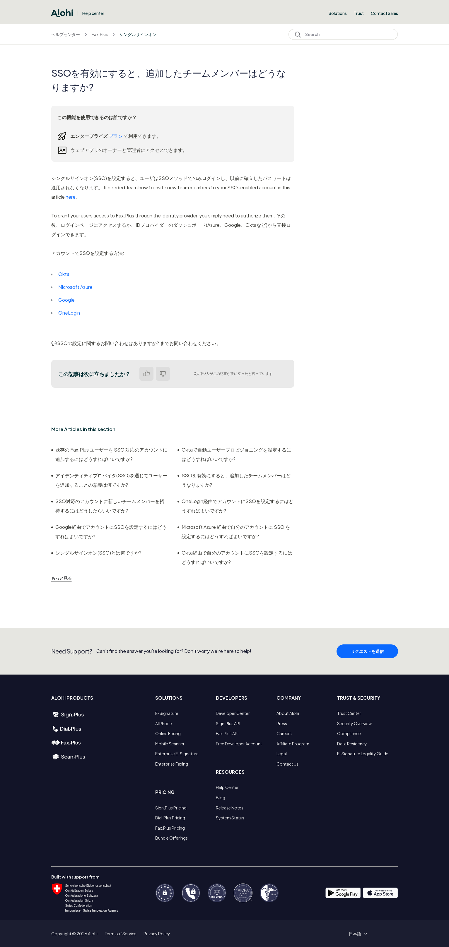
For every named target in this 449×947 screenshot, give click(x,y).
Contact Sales (384, 13)
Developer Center (233, 713)
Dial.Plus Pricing (170, 817)
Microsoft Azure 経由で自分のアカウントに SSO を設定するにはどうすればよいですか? (233, 531)
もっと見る (61, 578)
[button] (357, 933)
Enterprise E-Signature (177, 753)
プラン (116, 136)
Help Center (227, 787)
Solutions (338, 13)
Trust (359, 13)
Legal (281, 753)
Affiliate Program (292, 743)
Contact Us (287, 763)
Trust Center (349, 713)
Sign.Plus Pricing (171, 807)
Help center (93, 13)
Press (281, 723)
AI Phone (163, 723)
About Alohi (287, 713)
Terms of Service (120, 933)
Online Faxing (168, 733)
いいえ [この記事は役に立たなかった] (163, 374)
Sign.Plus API (228, 723)
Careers (284, 733)
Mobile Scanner (170, 743)
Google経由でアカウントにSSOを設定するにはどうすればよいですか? (109, 531)
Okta (63, 274)
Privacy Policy (157, 933)
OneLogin (69, 313)
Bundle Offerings (171, 837)
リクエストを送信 (367, 653)
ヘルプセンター (65, 34)
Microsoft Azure (75, 287)
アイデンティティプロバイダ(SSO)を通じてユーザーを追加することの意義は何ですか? (109, 480)
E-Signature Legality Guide (362, 753)
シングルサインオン (137, 34)
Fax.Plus (100, 34)
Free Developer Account (239, 743)
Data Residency (352, 743)
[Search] (343, 34)
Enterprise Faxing (171, 763)
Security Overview (354, 723)
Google (66, 300)
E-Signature (166, 713)
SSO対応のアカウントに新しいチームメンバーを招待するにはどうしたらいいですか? (107, 506)
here (71, 197)
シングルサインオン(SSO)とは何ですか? (96, 553)
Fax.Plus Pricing (170, 828)
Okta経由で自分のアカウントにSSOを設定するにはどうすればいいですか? (234, 557)
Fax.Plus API (227, 733)
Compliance (349, 733)
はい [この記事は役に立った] (146, 374)
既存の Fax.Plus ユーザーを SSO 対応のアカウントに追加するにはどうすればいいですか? (109, 454)
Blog (220, 797)
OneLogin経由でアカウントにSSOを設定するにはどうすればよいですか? (235, 506)
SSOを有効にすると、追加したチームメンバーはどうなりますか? (234, 480)
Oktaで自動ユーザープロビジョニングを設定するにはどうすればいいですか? (234, 454)
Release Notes (229, 807)
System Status (230, 817)
